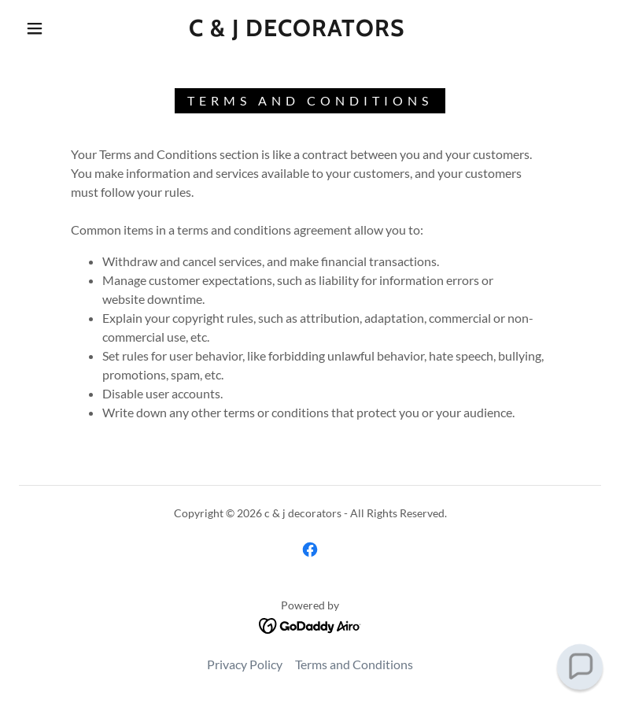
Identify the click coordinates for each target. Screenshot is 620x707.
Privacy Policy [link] (244, 664)
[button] (34, 28)
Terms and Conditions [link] (354, 664)
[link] (296, 31)
